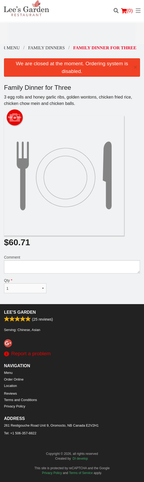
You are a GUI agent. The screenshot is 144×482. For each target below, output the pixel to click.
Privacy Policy (14, 406)
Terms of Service (81, 473)
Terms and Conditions (20, 400)
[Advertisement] (72, 33)
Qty (25, 285)
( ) (127, 11)
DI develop (80, 458)
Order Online (13, 379)
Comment (72, 264)
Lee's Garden (20, 312)
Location (10, 386)
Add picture (15, 117)
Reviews (10, 393)
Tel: (20, 433)
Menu (8, 373)
